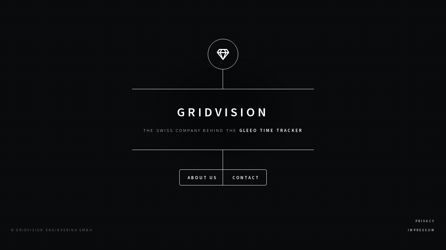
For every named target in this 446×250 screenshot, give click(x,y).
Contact (245, 177)
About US (202, 177)
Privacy (425, 221)
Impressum (421, 230)
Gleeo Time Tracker (271, 130)
